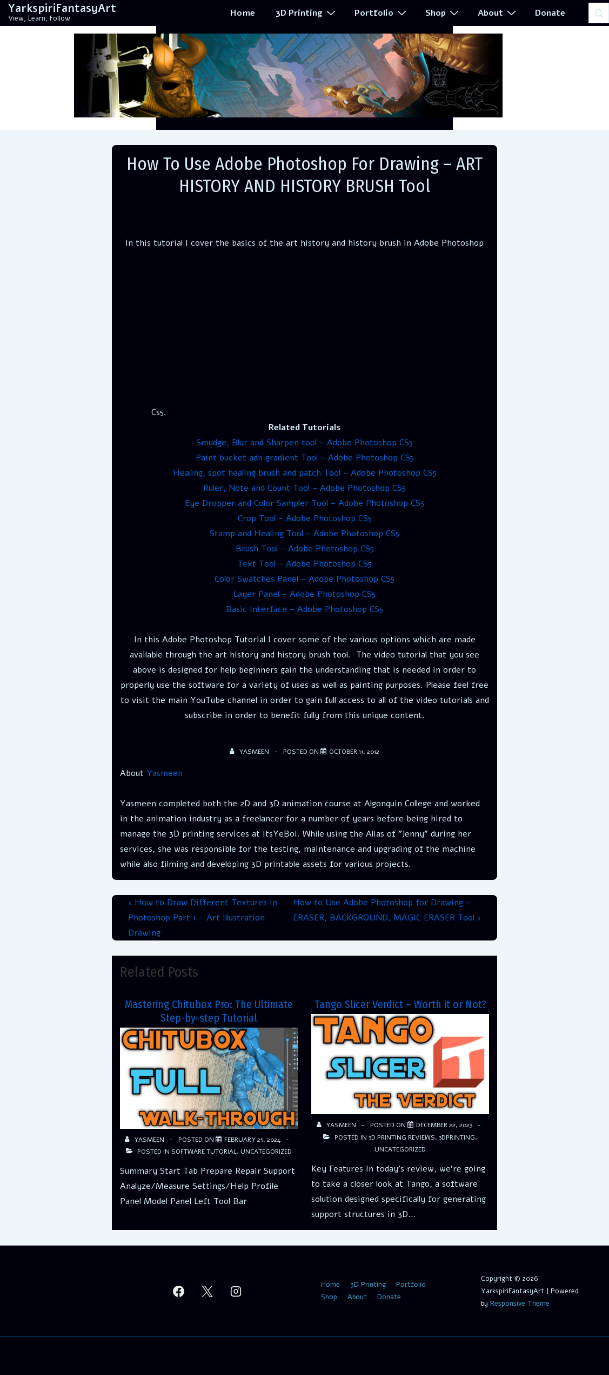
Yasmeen (164, 773)
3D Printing (307, 12)
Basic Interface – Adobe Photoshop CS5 (304, 609)
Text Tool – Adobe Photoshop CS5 (304, 564)
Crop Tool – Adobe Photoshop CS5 (305, 518)
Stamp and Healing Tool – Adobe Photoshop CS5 (304, 534)
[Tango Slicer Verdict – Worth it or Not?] (444, 1125)
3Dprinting (457, 1137)
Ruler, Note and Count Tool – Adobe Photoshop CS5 (304, 488)
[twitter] (207, 1291)
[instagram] (235, 1291)
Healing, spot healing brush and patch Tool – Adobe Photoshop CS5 (305, 473)
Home (242, 13)
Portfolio (381, 12)
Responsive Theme (520, 1303)
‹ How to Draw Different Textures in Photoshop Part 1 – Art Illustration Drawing (202, 918)
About (498, 12)
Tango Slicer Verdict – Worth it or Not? (400, 1004)
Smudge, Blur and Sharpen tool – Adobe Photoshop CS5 (304, 443)
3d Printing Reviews (402, 1137)
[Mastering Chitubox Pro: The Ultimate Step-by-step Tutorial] (252, 1139)
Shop (443, 12)
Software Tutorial (204, 1151)
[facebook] (179, 1291)
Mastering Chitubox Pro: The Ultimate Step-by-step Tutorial (209, 1011)
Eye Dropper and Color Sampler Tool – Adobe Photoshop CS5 (304, 503)
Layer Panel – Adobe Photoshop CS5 (304, 594)
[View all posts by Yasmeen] (250, 751)
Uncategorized (266, 1151)
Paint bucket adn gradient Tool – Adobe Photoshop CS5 (305, 458)
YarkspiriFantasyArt (62, 8)
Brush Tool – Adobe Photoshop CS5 (305, 549)
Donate (550, 13)
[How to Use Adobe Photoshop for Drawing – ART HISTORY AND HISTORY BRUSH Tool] (354, 751)
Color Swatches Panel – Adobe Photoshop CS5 (304, 579)
